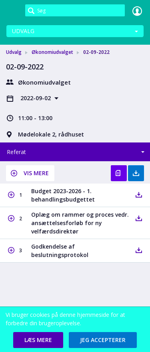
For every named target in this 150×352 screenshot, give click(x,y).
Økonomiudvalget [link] (52, 52)
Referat (16, 152)
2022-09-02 (36, 98)
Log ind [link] (137, 10)
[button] (30, 173)
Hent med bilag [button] (136, 173)
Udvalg (23, 31)
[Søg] (75, 10)
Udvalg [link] (14, 52)
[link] (12, 10)
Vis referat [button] (119, 173)
